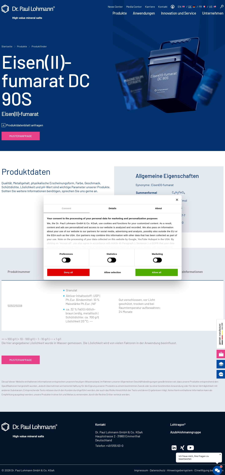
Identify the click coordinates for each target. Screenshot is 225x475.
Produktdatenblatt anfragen (24, 125)
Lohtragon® (178, 424)
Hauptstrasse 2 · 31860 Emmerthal (117, 436)
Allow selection (112, 272)
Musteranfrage (20, 136)
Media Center (134, 6)
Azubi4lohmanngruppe (185, 432)
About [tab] (158, 208)
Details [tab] (112, 208)
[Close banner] (177, 200)
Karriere (150, 6)
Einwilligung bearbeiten (208, 470)
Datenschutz (157, 470)
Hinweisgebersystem (180, 470)
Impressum (141, 470)
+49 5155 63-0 (114, 445)
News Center (115, 6)
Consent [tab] (66, 208)
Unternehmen (212, 13)
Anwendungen (144, 13)
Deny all (68, 272)
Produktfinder (39, 46)
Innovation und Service (178, 13)
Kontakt (162, 6)
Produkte (120, 13)
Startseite (7, 46)
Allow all (156, 272)
